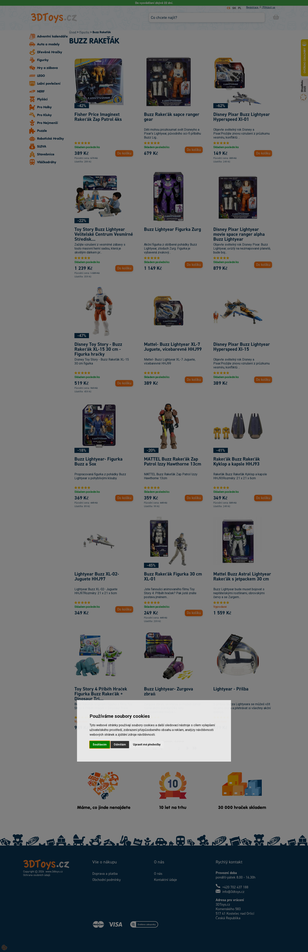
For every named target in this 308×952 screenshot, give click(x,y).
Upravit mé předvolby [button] (146, 744)
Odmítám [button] (120, 744)
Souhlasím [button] (100, 744)
